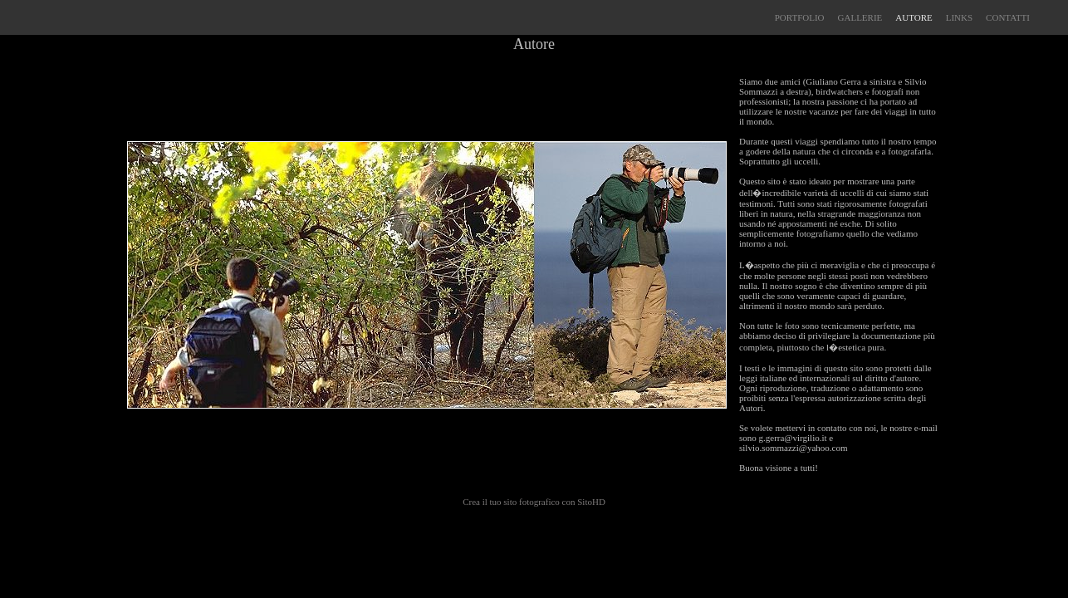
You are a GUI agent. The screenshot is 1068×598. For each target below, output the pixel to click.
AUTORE (913, 17)
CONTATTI (1008, 17)
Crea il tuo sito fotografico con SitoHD (534, 502)
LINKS (959, 17)
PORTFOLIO (800, 17)
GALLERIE (860, 17)
